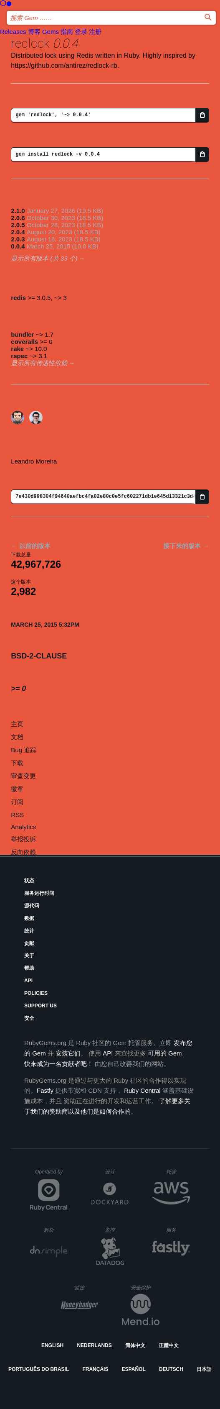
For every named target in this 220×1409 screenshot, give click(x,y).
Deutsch (171, 1369)
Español (134, 1369)
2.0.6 (18, 217)
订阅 (17, 801)
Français (95, 1369)
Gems (50, 31)
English (52, 1345)
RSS (17, 814)
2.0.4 (18, 232)
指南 (67, 31)
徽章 (17, 788)
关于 (29, 955)
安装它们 (68, 1053)
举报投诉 (23, 839)
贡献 (29, 943)
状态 (29, 881)
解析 (56, 1230)
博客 (34, 31)
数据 (29, 918)
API (28, 981)
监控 (117, 1230)
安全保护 (145, 1287)
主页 (17, 724)
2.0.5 (18, 224)
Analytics (23, 826)
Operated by (51, 1175)
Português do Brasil (38, 1369)
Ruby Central (142, 1090)
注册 (95, 31)
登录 (81, 31)
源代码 (31, 906)
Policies (36, 993)
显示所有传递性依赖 (39, 362)
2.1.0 (18, 210)
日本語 (204, 1369)
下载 (17, 762)
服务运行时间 (39, 893)
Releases (13, 31)
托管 (176, 1171)
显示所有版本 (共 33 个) (44, 258)
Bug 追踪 (23, 749)
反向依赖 (23, 852)
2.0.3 (18, 239)
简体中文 (135, 1345)
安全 (29, 1018)
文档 (17, 736)
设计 (117, 1171)
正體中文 (169, 1345)
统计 (29, 931)
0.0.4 (18, 246)
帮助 (29, 968)
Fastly (45, 1090)
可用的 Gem (165, 1053)
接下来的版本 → (186, 545)
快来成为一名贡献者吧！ (58, 1063)
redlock (30, 43)
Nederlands (94, 1345)
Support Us (40, 1006)
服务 (178, 1230)
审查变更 (23, 775)
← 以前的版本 (30, 545)
